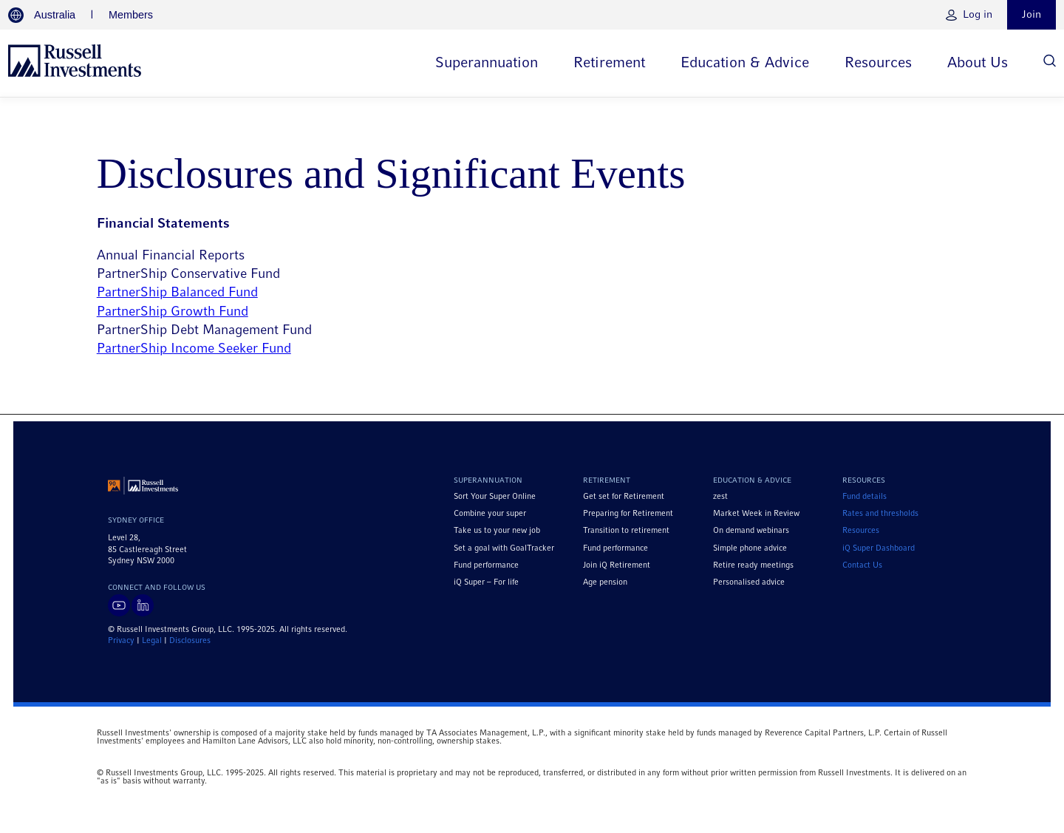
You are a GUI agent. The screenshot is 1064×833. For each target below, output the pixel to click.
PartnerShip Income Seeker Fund (194, 349)
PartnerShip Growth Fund (172, 312)
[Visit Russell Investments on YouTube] (119, 605)
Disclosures (190, 641)
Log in (977, 15)
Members (131, 15)
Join (1031, 15)
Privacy (121, 641)
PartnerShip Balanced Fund (177, 293)
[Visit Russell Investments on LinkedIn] (143, 605)
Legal (152, 641)
